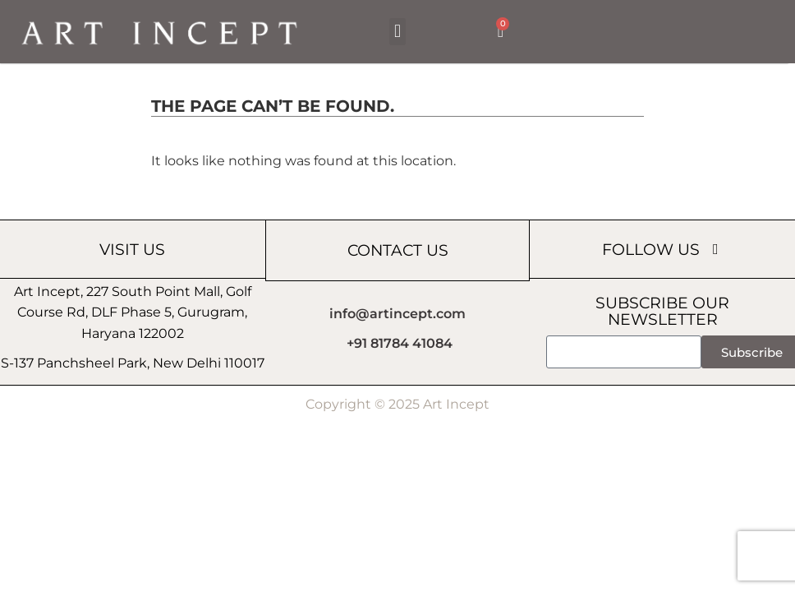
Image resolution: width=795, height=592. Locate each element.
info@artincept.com (397, 313)
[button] (397, 31)
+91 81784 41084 (400, 343)
